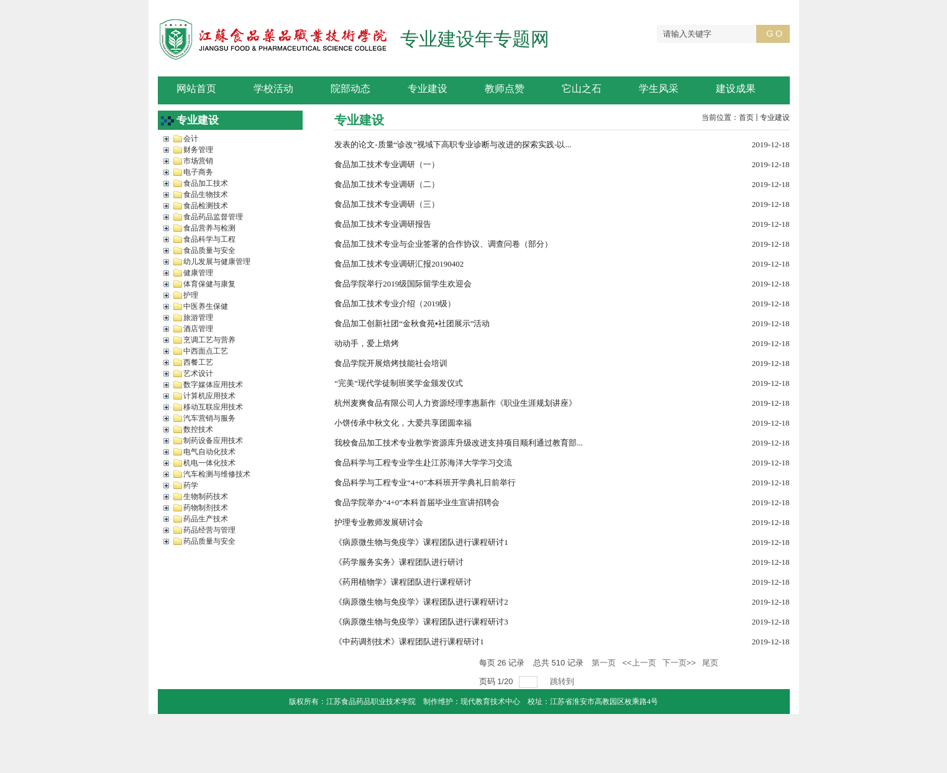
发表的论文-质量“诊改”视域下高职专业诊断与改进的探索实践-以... (452, 144)
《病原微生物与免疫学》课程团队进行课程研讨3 (421, 621)
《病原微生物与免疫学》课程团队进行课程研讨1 (421, 542)
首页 (746, 117)
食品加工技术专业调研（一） (386, 164)
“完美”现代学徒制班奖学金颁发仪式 (398, 383)
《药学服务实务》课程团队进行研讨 (399, 562)
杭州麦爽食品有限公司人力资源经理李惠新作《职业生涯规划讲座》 (455, 403)
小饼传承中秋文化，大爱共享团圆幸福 (403, 423)
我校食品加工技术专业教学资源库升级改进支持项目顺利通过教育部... (458, 442)
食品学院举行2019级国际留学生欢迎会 (403, 283)
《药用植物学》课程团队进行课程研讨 (403, 582)
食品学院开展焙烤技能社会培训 (390, 363)
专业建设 (775, 117)
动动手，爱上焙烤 (366, 343)
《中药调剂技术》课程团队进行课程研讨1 (409, 641)
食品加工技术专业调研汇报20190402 (399, 263)
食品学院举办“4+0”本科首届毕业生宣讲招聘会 (417, 502)
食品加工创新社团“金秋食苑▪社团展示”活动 (412, 323)
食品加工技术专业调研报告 (382, 224)
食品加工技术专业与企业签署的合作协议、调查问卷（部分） (443, 244)
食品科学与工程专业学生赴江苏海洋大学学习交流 (423, 462)
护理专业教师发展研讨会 (378, 522)
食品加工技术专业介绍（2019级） (394, 303)
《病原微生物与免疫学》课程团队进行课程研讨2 (421, 601)
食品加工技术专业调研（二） (386, 184)
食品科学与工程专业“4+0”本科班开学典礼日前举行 (425, 482)
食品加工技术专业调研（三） (386, 204)
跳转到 (563, 681)
